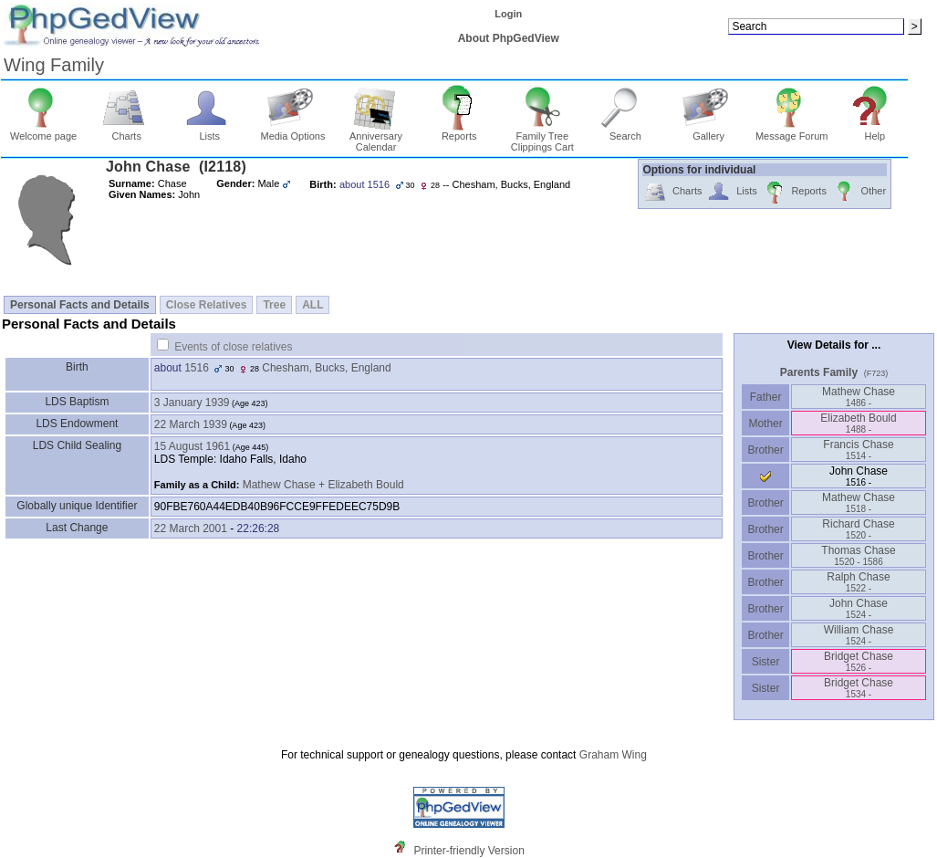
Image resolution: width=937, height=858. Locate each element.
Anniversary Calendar (375, 136)
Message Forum (791, 131)
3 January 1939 (192, 402)
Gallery (708, 131)
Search (625, 131)
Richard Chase (858, 529)
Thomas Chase (858, 555)
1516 (196, 367)
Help (875, 131)
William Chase (859, 634)
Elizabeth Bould (858, 423)
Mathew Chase (858, 396)
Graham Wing (613, 754)
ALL (312, 304)
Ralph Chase (858, 581)
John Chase (858, 608)
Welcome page (43, 131)
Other (859, 192)
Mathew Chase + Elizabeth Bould (323, 484)
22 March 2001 (190, 528)
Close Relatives (206, 304)
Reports (459, 131)
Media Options (292, 131)
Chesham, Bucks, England (326, 367)
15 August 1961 (192, 446)
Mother (765, 423)
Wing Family (54, 65)
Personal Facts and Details (80, 304)
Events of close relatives (233, 346)
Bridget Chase (858, 661)
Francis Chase (858, 449)
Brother (765, 450)
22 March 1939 (190, 424)
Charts (126, 131)
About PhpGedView (508, 38)
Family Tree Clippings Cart (542, 136)
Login (508, 13)
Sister (766, 661)
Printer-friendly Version (468, 850)
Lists (209, 131)
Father (765, 397)
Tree (274, 304)
